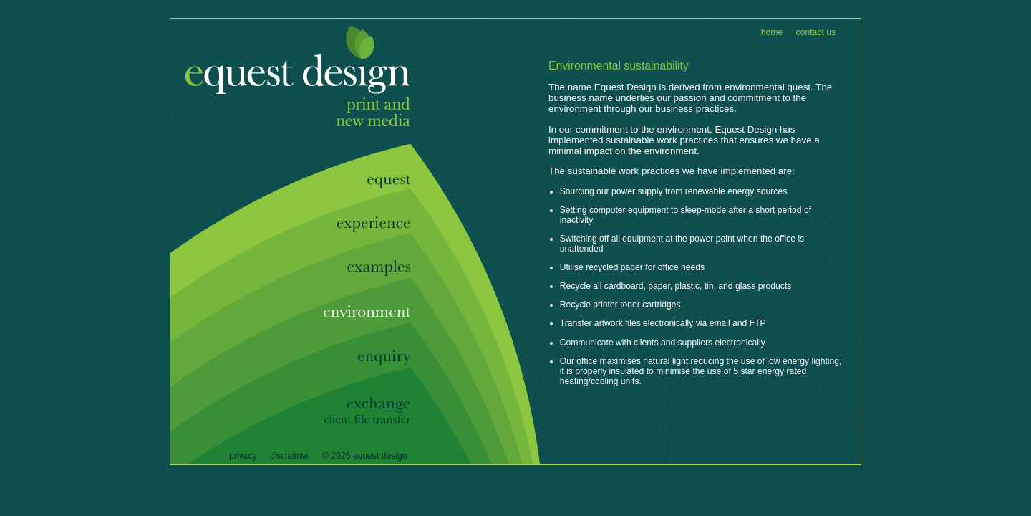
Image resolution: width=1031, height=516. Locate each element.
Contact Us (816, 32)
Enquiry (360, 359)
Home (772, 32)
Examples (360, 268)
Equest (290, 56)
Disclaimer (289, 456)
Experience (360, 224)
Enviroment (360, 312)
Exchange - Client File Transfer (360, 410)
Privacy (243, 456)
